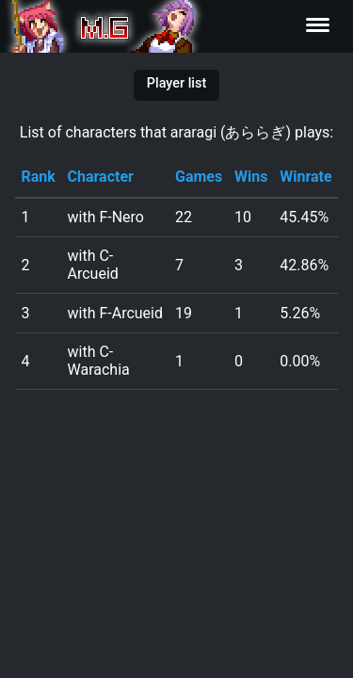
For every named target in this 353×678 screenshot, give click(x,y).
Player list (176, 83)
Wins (250, 177)
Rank (38, 177)
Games (198, 177)
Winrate (305, 177)
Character (101, 177)
